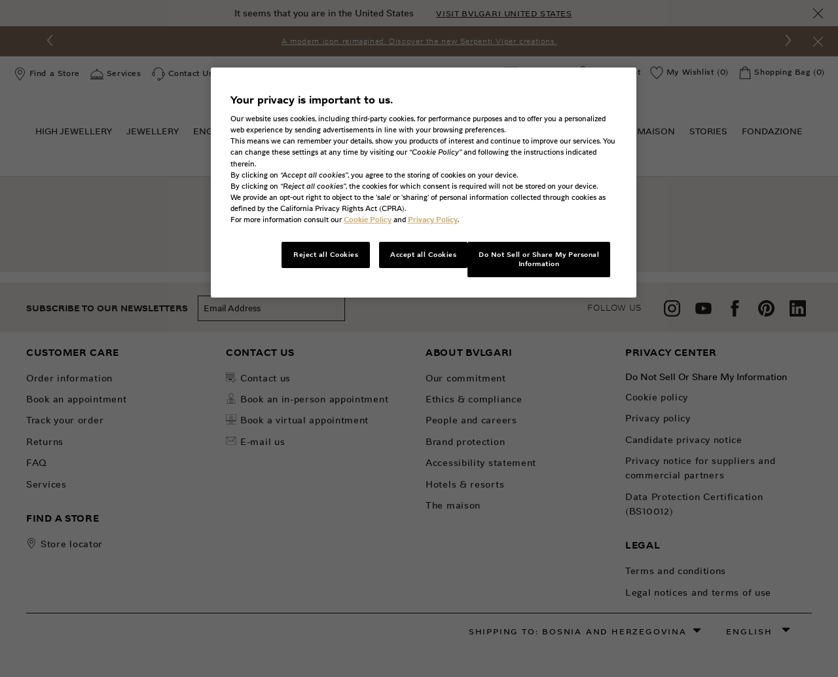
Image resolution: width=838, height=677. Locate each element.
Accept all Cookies (423, 254)
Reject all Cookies (325, 254)
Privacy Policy (433, 219)
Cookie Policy (368, 219)
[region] (423, 183)
